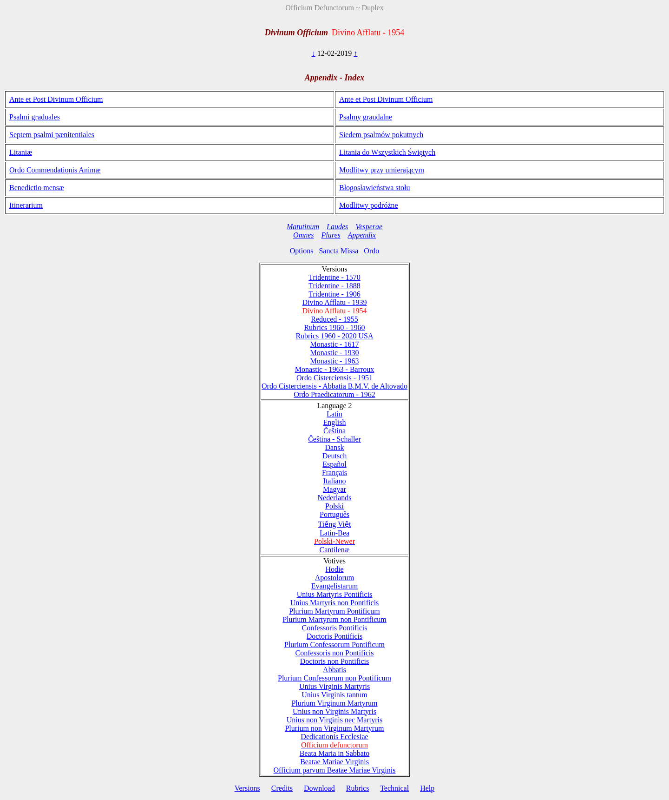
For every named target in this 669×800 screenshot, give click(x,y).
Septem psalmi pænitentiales (51, 135)
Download (319, 788)
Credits (282, 788)
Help (427, 788)
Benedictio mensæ (36, 188)
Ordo (371, 251)
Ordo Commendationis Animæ (54, 170)
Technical (394, 788)
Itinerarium (26, 205)
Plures (331, 235)
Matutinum (303, 227)
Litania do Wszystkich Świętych (387, 152)
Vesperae (368, 227)
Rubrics (357, 788)
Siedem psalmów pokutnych (381, 135)
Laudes (337, 227)
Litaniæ (20, 152)
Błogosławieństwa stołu (374, 188)
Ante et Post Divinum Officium (56, 99)
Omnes (303, 235)
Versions (247, 788)
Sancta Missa (338, 251)
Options (302, 251)
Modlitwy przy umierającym (381, 170)
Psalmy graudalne (365, 117)
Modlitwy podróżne (368, 205)
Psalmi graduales (34, 117)
